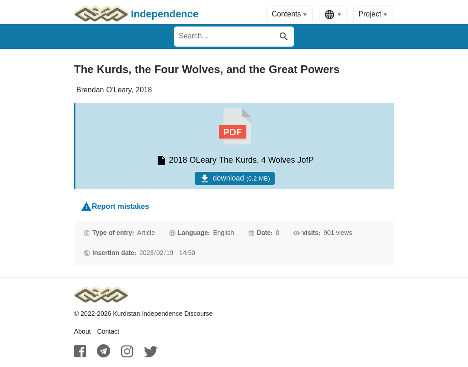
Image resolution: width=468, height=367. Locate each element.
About (82, 331)
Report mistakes (115, 207)
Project (369, 14)
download (234, 178)
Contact (108, 331)
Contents (286, 14)
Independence (136, 14)
